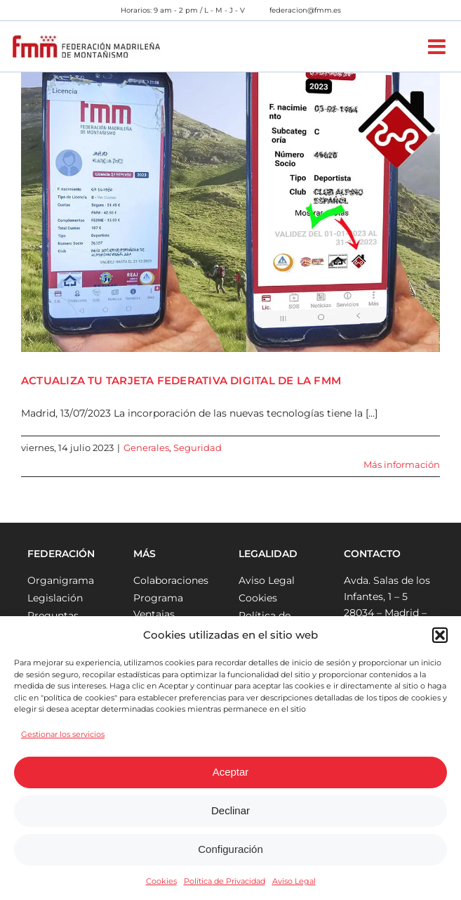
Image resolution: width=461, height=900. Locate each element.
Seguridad (197, 447)
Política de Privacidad (224, 881)
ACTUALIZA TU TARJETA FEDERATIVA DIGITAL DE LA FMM (181, 380)
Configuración (230, 849)
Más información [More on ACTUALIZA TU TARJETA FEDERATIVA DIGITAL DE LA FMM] (401, 464)
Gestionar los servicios (63, 734)
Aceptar (231, 772)
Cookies (161, 881)
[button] (440, 635)
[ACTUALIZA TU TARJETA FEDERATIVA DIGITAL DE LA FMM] (230, 212)
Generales (146, 447)
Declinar (230, 810)
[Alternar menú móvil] (438, 47)
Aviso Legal (294, 881)
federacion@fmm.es (305, 10)
